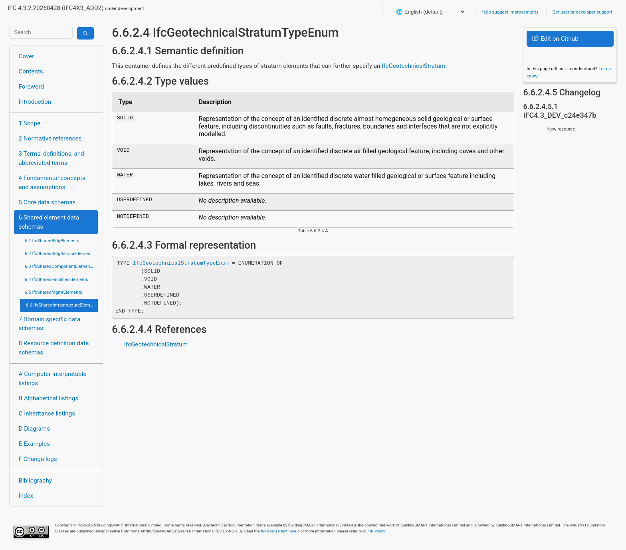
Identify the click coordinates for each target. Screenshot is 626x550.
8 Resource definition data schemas (54, 348)
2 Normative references (50, 138)
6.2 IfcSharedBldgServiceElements (59, 253)
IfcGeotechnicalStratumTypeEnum (181, 263)
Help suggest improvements (509, 12)
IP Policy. (378, 531)
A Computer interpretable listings (53, 378)
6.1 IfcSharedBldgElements (52, 240)
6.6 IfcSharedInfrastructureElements (62, 305)
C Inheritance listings (47, 413)
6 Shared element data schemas (49, 222)
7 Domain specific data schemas (50, 324)
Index (26, 495)
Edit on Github (555, 38)
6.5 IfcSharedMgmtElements (53, 292)
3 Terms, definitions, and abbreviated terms (51, 158)
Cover (26, 56)
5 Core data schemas (47, 202)
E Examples (34, 443)
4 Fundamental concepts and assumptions (52, 182)
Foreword (31, 86)
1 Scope (30, 123)
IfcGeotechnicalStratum (413, 65)
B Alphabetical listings (49, 398)
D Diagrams (34, 428)
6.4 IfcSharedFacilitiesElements (56, 279)
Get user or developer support (582, 12)
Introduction (35, 101)
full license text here (278, 531)
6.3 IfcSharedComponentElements (59, 266)
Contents (31, 71)
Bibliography (35, 480)
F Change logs (38, 459)
